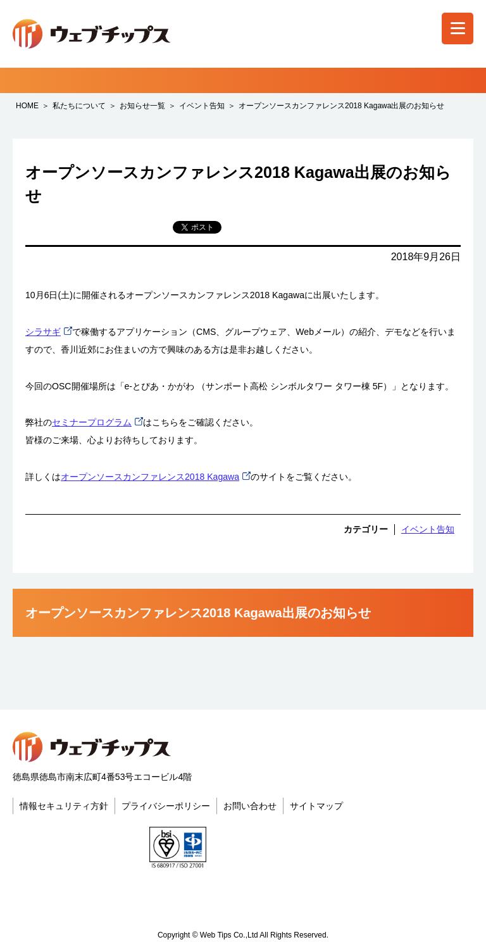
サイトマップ (316, 806)
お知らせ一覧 (142, 105)
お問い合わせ (250, 806)
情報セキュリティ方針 (64, 806)
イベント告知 (202, 105)
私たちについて (79, 105)
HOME (27, 105)
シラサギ (43, 332)
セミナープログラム (92, 422)
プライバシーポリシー (166, 806)
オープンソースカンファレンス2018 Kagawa (150, 477)
